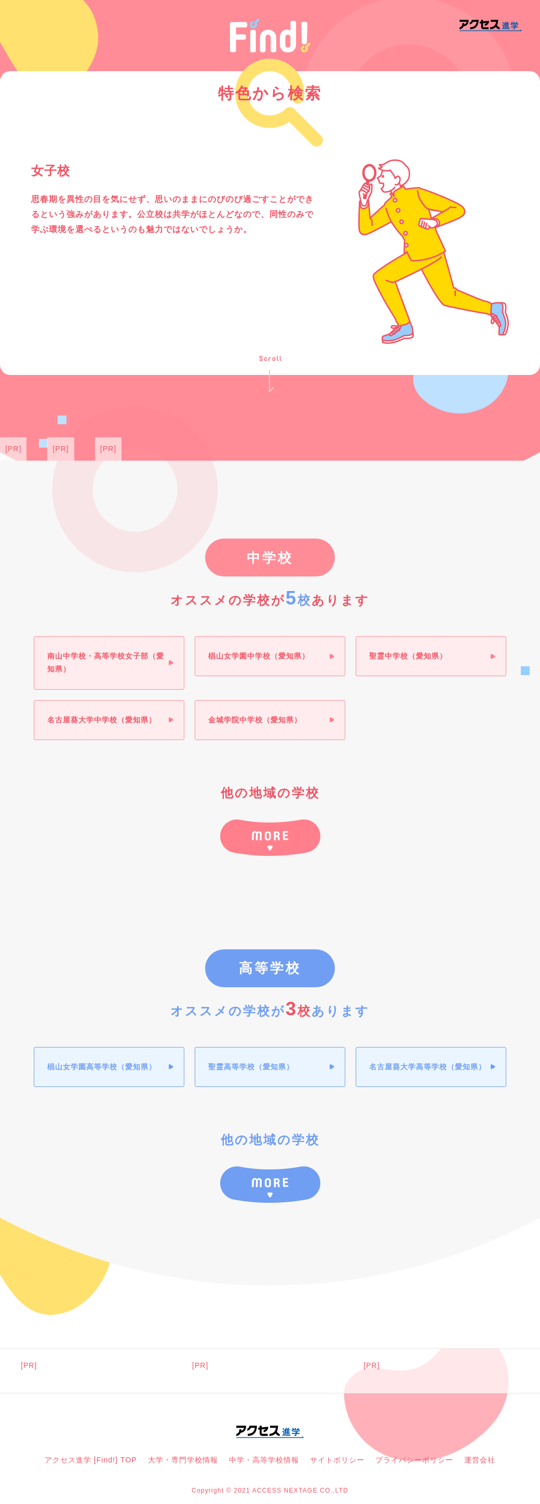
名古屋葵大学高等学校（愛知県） (427, 1067)
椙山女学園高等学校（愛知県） (101, 1067)
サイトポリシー (337, 1460)
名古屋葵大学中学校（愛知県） (101, 720)
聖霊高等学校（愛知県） (251, 1067)
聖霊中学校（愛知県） (408, 656)
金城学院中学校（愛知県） (255, 720)
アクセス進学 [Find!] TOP (91, 1460)
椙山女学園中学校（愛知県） (258, 656)
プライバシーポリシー (414, 1460)
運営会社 (479, 1460)
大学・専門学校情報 (183, 1460)
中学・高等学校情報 (264, 1460)
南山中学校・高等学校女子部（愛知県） (105, 662)
